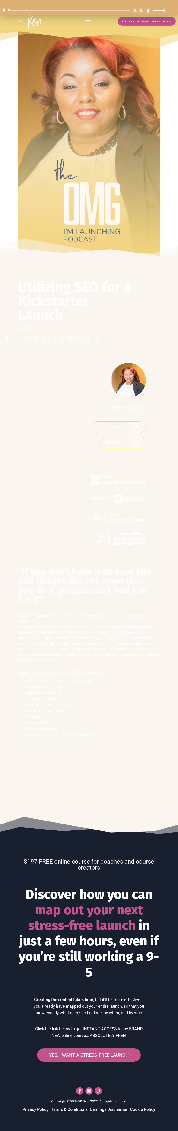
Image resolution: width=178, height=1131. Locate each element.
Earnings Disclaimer (108, 1109)
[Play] (3, 10)
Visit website (112, 427)
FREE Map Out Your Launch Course (146, 21)
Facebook (115, 442)
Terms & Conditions (69, 1109)
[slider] (70, 10)
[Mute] (148, 10)
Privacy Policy (35, 1109)
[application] (82, 10)
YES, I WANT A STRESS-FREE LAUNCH (89, 1055)
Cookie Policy (142, 1109)
